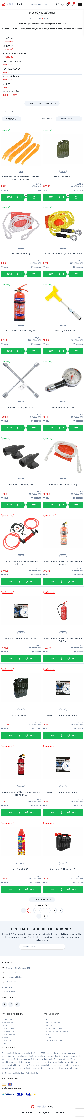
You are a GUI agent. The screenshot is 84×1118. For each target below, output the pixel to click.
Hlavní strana (34, 19)
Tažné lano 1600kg (21, 254)
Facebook (27, 1113)
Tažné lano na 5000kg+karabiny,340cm (63, 254)
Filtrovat (11, 119)
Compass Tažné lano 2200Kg (63, 485)
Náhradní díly (8, 1022)
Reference (49, 1037)
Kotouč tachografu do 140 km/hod (63, 715)
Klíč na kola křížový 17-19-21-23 (21, 407)
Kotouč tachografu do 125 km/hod (21, 638)
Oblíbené (6, 190)
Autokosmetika (9, 1034)
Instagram (44, 1113)
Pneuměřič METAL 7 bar (63, 407)
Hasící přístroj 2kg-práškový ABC (21, 331)
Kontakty (48, 1034)
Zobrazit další (40, 900)
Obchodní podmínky (53, 1028)
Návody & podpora (52, 1022)
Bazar (5, 1043)
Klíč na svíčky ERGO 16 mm (63, 331)
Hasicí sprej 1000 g (21, 869)
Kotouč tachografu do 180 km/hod (63, 792)
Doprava (48, 1025)
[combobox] (69, 119)
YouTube (60, 1113)
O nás (46, 1019)
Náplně (5, 1037)
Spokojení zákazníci (53, 1040)
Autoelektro (8, 1031)
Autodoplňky (50, 19)
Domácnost (7, 1040)
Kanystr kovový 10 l (63, 177)
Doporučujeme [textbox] (65, 119)
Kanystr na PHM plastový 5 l (63, 869)
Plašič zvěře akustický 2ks (21, 485)
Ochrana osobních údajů (56, 1031)
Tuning (5, 1025)
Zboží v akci (7, 1019)
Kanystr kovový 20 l (21, 715)
